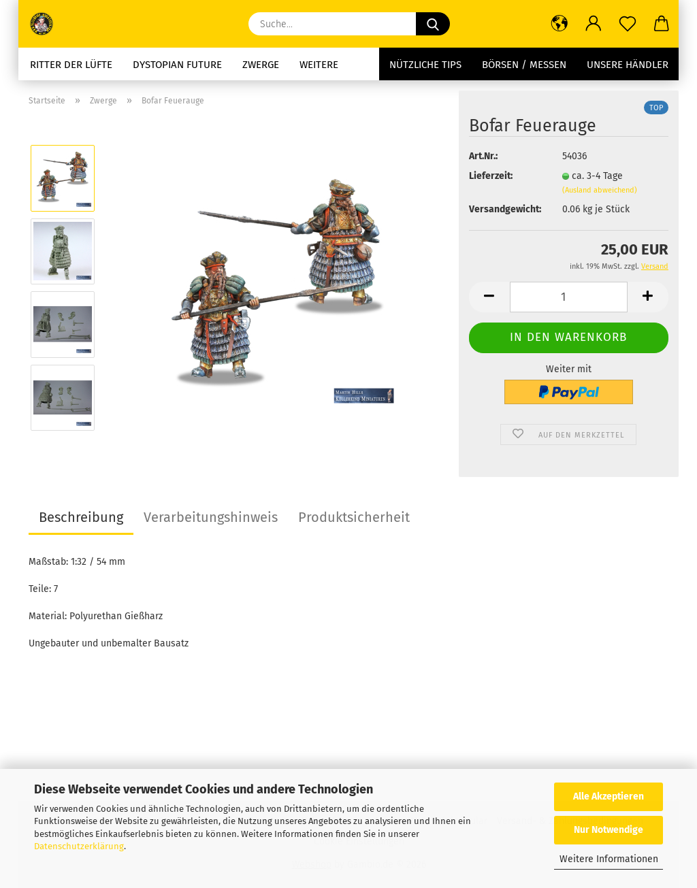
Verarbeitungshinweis (211, 517)
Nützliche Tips (425, 65)
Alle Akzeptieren (608, 796)
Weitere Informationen (609, 859)
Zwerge (260, 65)
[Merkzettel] (628, 24)
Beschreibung (81, 517)
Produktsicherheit (354, 517)
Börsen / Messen (524, 65)
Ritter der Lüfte (71, 65)
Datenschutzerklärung (79, 846)
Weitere (318, 65)
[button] (559, 24)
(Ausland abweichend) (599, 190)
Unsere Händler (627, 65)
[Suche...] (433, 23)
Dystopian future (177, 65)
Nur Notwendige (608, 830)
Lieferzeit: (491, 176)
